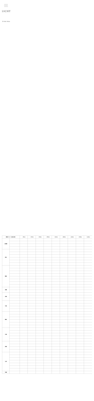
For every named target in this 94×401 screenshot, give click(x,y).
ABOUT (4, 388)
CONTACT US (11, 388)
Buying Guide (5, 390)
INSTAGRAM (20, 388)
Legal (24, 390)
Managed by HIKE (6, 396)
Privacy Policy (30, 390)
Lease (11, 390)
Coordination (18, 390)
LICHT (6, 11)
